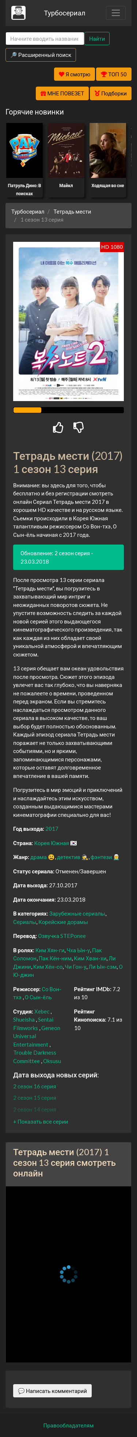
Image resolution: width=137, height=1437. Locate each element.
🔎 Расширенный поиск (40, 54)
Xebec (41, 1011)
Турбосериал (64, 12)
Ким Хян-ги (50, 950)
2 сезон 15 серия (34, 1097)
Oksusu (52, 1061)
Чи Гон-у (75, 966)
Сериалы (24, 921)
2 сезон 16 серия (34, 1086)
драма (38, 857)
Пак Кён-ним (55, 958)
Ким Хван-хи (90, 958)
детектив (68, 857)
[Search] (44, 39)
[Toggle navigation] (116, 13)
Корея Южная (51, 843)
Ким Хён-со (47, 966)
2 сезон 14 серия (34, 1109)
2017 (51, 828)
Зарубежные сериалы (77, 913)
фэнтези (101, 857)
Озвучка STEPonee (62, 935)
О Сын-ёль (38, 997)
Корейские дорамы (63, 921)
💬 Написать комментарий (52, 1390)
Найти (97, 38)
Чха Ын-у (78, 950)
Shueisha (24, 1019)
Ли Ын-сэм (102, 966)
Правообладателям (68, 1425)
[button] (40, 1121)
